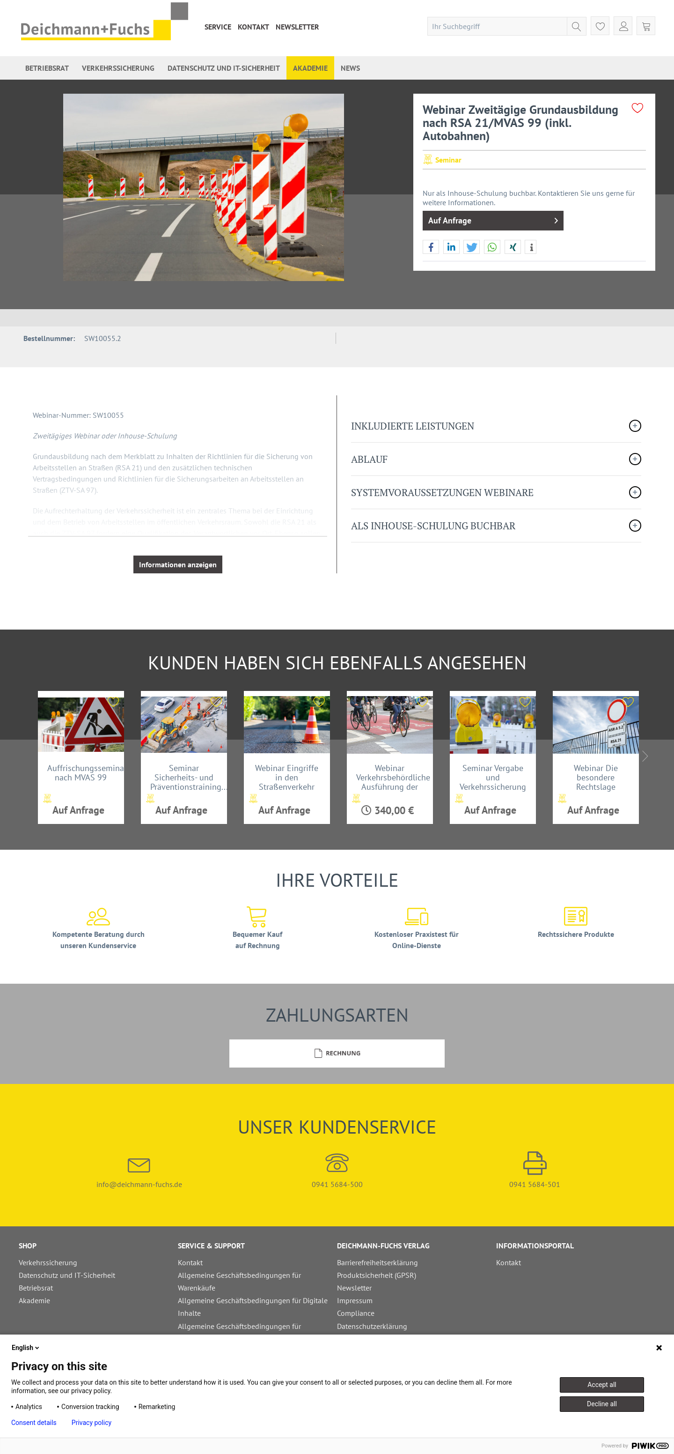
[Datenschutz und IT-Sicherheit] (223, 68)
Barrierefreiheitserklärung (377, 1262)
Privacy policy (91, 1422)
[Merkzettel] (600, 25)
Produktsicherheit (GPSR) (376, 1275)
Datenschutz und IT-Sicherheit (67, 1275)
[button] (431, 247)
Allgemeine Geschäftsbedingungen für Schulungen (239, 1332)
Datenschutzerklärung (372, 1326)
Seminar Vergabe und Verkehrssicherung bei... (493, 777)
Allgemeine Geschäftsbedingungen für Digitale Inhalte (253, 1307)
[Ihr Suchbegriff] (506, 26)
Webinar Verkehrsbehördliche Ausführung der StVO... (393, 777)
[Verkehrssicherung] (118, 68)
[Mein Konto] (623, 25)
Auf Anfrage (492, 219)
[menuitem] (218, 26)
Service (218, 26)
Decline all (602, 1404)
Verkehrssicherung (48, 1262)
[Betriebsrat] (47, 68)
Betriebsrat (36, 1287)
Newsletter (297, 26)
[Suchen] (576, 26)
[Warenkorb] (646, 25)
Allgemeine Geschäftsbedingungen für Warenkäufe (239, 1281)
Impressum (355, 1300)
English (26, 1347)
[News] (350, 68)
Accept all (601, 1384)
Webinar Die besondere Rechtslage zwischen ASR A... (596, 777)
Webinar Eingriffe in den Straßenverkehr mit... (286, 777)
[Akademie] (310, 68)
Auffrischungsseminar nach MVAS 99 (85, 773)
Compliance (355, 1313)
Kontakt (253, 26)
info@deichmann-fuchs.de (139, 1170)
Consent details (34, 1422)
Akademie (34, 1300)
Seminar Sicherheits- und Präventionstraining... (188, 777)
